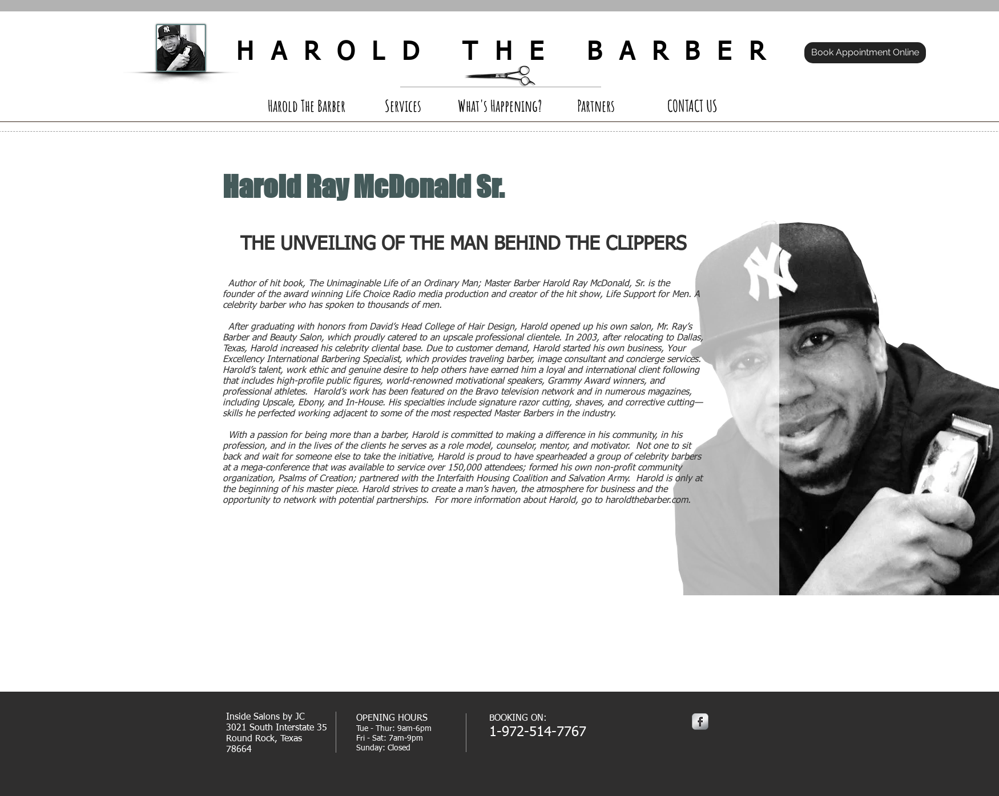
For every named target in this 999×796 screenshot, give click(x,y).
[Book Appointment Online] (865, 52)
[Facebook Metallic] (700, 721)
